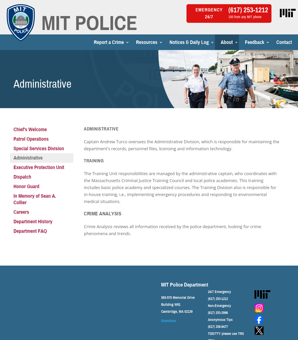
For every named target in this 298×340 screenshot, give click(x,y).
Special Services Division (39, 148)
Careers (21, 212)
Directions (168, 321)
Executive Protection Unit (39, 167)
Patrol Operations (31, 139)
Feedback (239, 42)
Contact (269, 42)
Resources (131, 42)
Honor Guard (26, 186)
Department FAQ (30, 231)
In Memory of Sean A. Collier (35, 199)
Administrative (28, 158)
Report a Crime (94, 42)
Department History (33, 221)
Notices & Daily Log (174, 42)
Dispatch (22, 177)
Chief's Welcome (30, 129)
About (212, 42)
